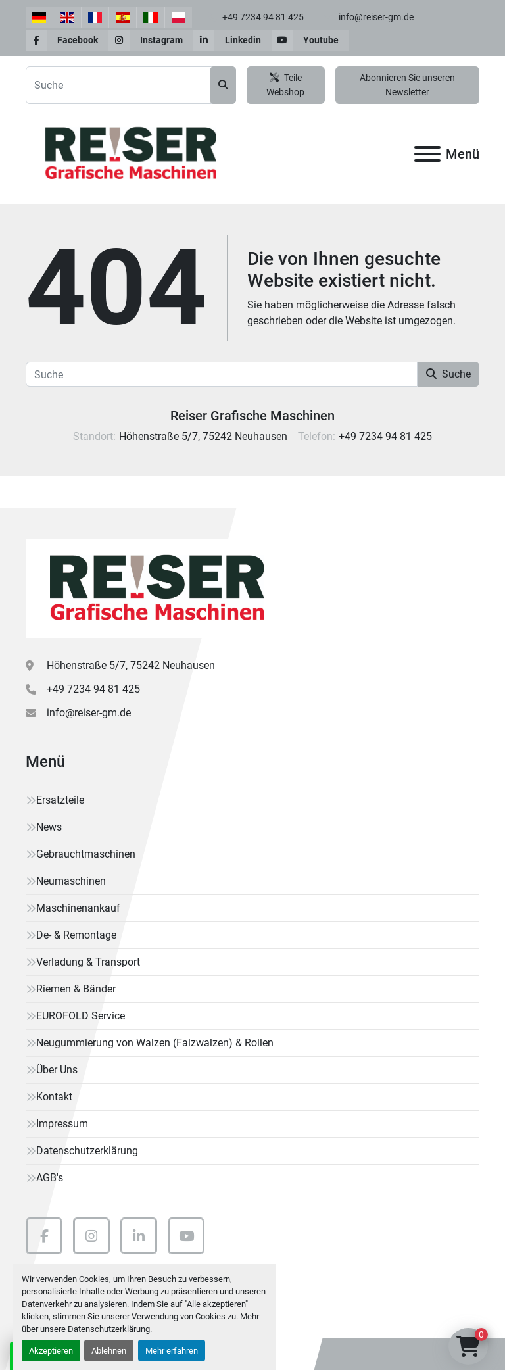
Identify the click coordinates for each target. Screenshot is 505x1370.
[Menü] (427, 154)
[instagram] (150, 40)
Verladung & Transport (88, 962)
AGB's (49, 1177)
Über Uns (57, 1070)
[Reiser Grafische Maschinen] (154, 587)
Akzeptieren (51, 1351)
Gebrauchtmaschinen (85, 854)
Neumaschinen (71, 881)
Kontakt (54, 1096)
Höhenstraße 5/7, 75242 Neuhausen (131, 665)
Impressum (62, 1123)
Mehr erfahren (171, 1351)
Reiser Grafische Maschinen (252, 416)
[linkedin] (232, 40)
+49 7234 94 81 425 (262, 17)
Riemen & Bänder (76, 989)
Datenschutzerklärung (109, 1329)
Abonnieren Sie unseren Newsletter (407, 85)
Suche (448, 374)
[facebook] (67, 40)
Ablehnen (108, 1351)
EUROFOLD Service (80, 1016)
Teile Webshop (285, 85)
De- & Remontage (76, 935)
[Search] (131, 85)
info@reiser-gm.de (375, 17)
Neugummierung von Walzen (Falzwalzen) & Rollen (155, 1043)
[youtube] (310, 40)
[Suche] (222, 374)
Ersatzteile (60, 800)
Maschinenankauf (78, 908)
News (49, 827)
